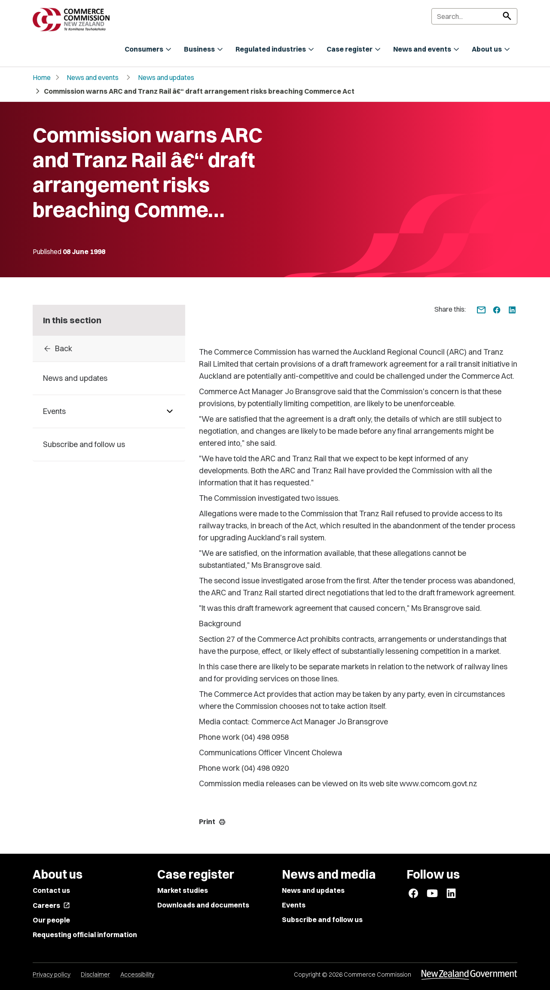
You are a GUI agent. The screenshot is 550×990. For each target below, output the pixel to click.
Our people (51, 920)
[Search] (474, 16)
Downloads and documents (203, 905)
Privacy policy (51, 974)
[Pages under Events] (169, 411)
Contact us (51, 890)
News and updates (166, 77)
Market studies (182, 890)
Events (294, 905)
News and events (93, 77)
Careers (51, 905)
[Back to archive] (109, 349)
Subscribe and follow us (322, 919)
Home (42, 77)
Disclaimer (95, 974)
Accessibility (137, 974)
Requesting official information (85, 934)
